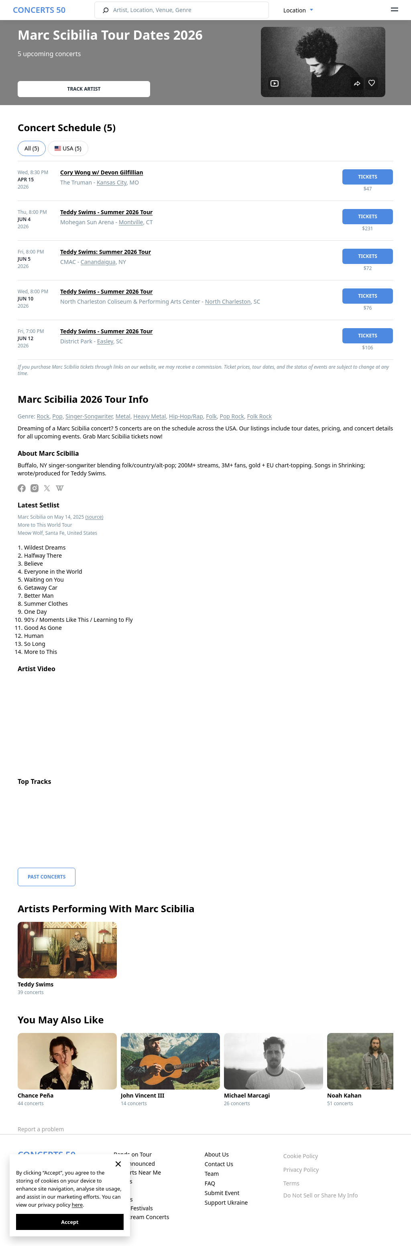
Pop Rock (232, 416)
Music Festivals (133, 1208)
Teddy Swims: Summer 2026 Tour (105, 252)
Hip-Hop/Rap (186, 416)
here (77, 1204)
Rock (43, 416)
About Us (217, 1154)
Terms (291, 1183)
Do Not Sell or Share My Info (320, 1195)
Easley (105, 341)
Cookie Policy (300, 1156)
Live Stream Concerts (141, 1217)
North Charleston (228, 301)
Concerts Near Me (137, 1172)
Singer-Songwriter (88, 416)
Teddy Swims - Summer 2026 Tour (106, 212)
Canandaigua (98, 262)
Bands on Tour (133, 1154)
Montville (131, 222)
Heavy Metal (149, 416)
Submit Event (222, 1193)
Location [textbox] (294, 10)
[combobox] (298, 10)
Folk (211, 416)
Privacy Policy (301, 1169)
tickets (367, 176)
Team (212, 1173)
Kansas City (111, 182)
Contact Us (219, 1164)
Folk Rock (259, 416)
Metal (123, 416)
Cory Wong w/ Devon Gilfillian (101, 172)
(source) (94, 516)
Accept (69, 1222)
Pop (57, 416)
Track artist (84, 88)
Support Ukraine (226, 1202)
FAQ (210, 1183)
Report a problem (41, 1129)
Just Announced (134, 1163)
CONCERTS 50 (39, 9)
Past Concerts (46, 876)
